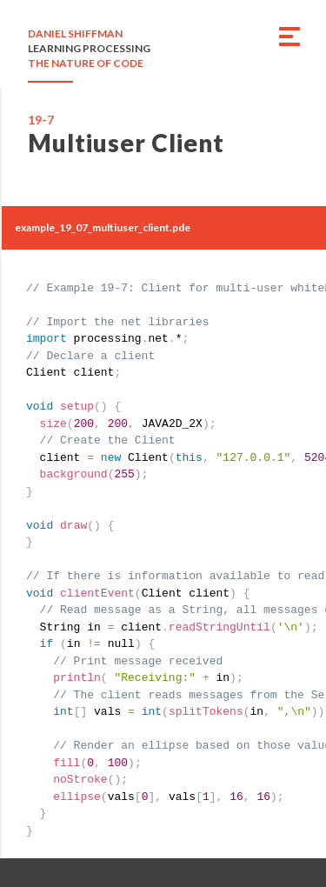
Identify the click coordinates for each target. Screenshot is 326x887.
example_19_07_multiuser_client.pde (102, 227)
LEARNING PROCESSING (89, 48)
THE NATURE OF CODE (85, 63)
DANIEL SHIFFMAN (75, 33)
